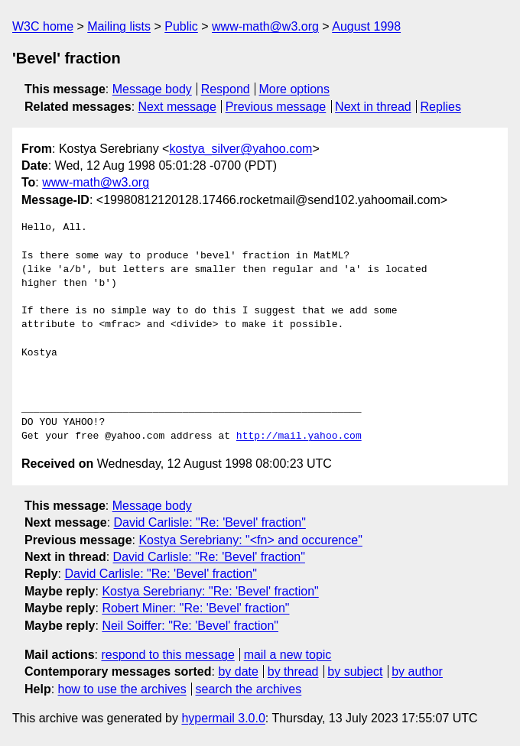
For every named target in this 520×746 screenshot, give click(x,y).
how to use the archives (122, 689)
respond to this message (167, 654)
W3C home (42, 26)
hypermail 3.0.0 (223, 718)
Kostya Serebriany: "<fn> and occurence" (250, 540)
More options (294, 89)
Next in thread (373, 106)
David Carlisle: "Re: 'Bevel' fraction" (210, 522)
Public (181, 26)
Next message (177, 106)
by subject (354, 671)
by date (238, 671)
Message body (152, 89)
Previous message (276, 106)
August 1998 (366, 26)
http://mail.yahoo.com (299, 436)
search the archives (249, 689)
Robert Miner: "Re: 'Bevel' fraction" (195, 608)
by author (417, 671)
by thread (293, 671)
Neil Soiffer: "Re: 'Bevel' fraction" (190, 625)
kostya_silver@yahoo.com (240, 148)
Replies (441, 106)
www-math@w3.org (265, 26)
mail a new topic (288, 654)
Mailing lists (119, 26)
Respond (225, 89)
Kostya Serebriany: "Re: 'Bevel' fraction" (210, 591)
